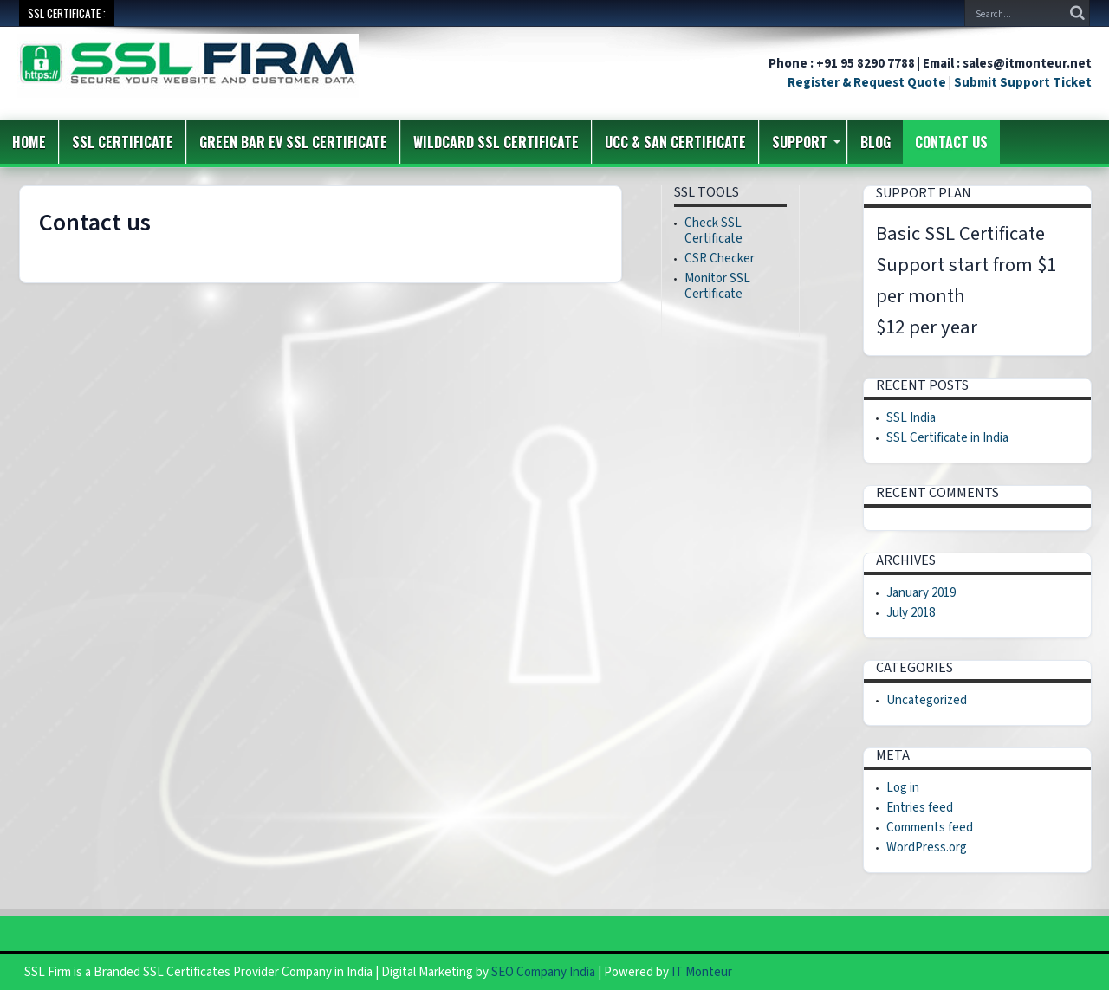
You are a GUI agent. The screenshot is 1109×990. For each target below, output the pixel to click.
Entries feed (919, 808)
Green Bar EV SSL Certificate (293, 142)
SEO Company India (543, 972)
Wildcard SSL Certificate (496, 142)
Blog (875, 142)
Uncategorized (926, 700)
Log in (902, 788)
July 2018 (910, 613)
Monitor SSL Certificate (717, 286)
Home (29, 142)
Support (806, 142)
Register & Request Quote (867, 83)
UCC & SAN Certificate (675, 142)
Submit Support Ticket (1023, 83)
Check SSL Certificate (713, 231)
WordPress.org (926, 847)
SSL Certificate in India (947, 438)
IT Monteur (701, 972)
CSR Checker (719, 258)
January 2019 (921, 593)
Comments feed (929, 828)
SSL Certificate (122, 142)
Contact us (951, 142)
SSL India (911, 418)
